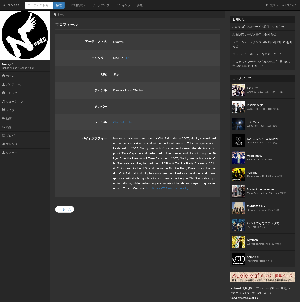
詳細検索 (78, 5)
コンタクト (99, 58)
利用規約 (247, 288)
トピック (10, 93)
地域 (104, 74)
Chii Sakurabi (122, 122)
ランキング (123, 5)
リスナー (10, 152)
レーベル (100, 122)
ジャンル (100, 90)
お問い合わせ (263, 293)
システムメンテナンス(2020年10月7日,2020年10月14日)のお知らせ (261, 64)
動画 (7, 118)
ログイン (290, 5)
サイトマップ (247, 293)
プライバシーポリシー (266, 288)
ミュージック (12, 101)
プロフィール (12, 84)
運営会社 (286, 288)
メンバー (100, 106)
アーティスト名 (96, 41)
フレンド (10, 144)
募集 (141, 5)
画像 (7, 127)
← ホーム (64, 209)
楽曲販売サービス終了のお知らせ (254, 34)
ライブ (8, 110)
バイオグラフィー (94, 138)
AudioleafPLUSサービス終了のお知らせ (258, 26)
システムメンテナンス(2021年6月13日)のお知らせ (262, 44)
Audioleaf (11, 5)
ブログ (8, 135)
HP (127, 58)
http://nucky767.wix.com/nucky (167, 188)
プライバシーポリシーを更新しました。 (258, 54)
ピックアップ (101, 5)
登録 (271, 5)
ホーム (8, 76)
